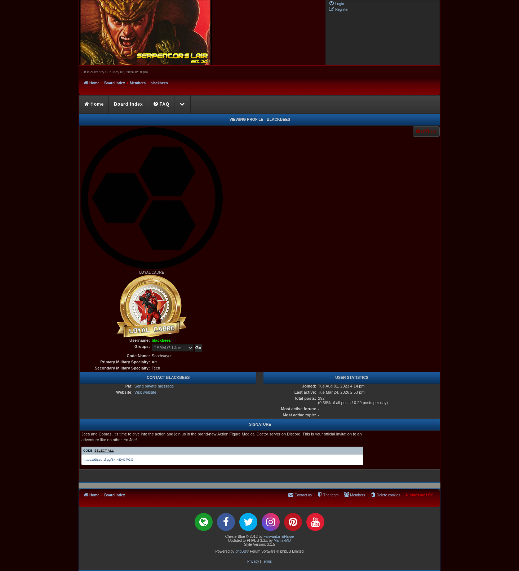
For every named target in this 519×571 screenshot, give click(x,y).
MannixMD (282, 541)
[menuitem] (336, 3)
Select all (104, 450)
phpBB (240, 551)
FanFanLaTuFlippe (278, 537)
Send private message (154, 386)
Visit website (145, 392)
